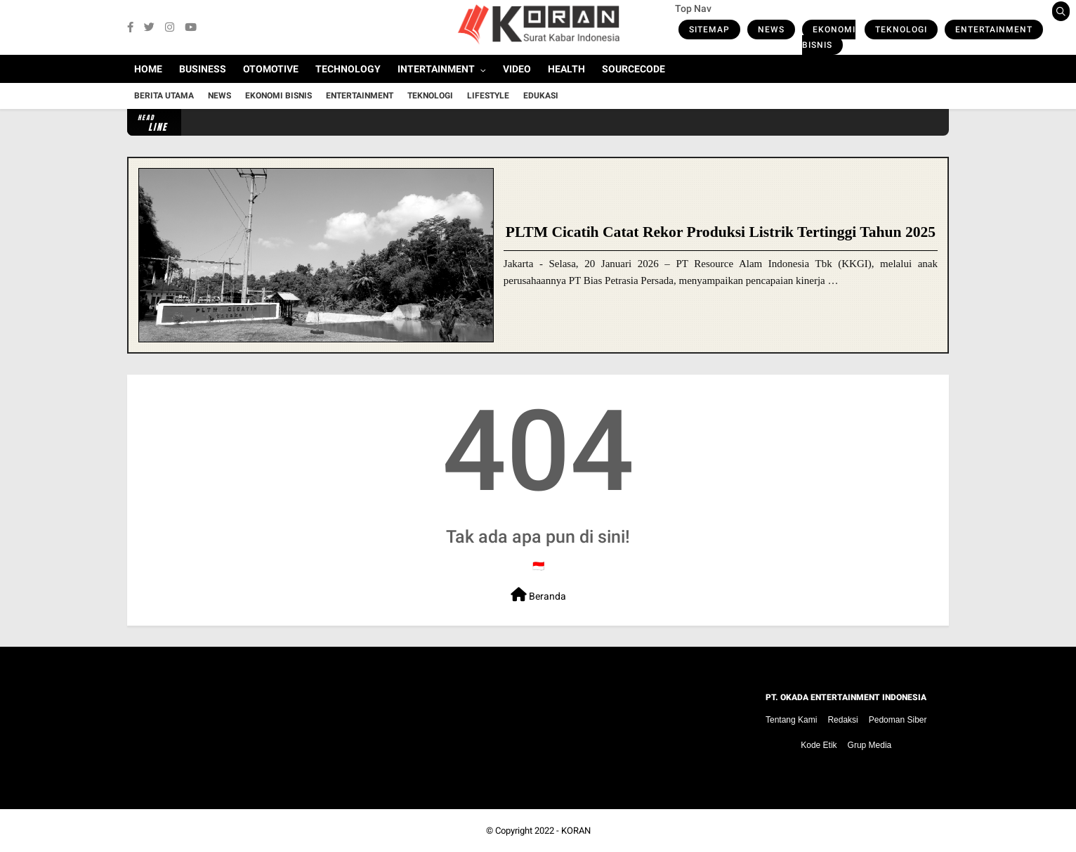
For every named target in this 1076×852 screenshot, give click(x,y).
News (771, 29)
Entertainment (993, 29)
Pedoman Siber (898, 720)
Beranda (538, 595)
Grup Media (870, 745)
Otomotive (270, 69)
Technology (348, 69)
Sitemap (709, 29)
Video (517, 69)
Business (202, 69)
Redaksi (842, 720)
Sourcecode (633, 69)
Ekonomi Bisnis (828, 37)
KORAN (576, 830)
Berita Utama (164, 96)
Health (566, 69)
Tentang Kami (791, 720)
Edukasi (540, 96)
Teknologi (901, 29)
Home (148, 69)
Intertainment (436, 69)
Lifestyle (488, 96)
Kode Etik (818, 745)
